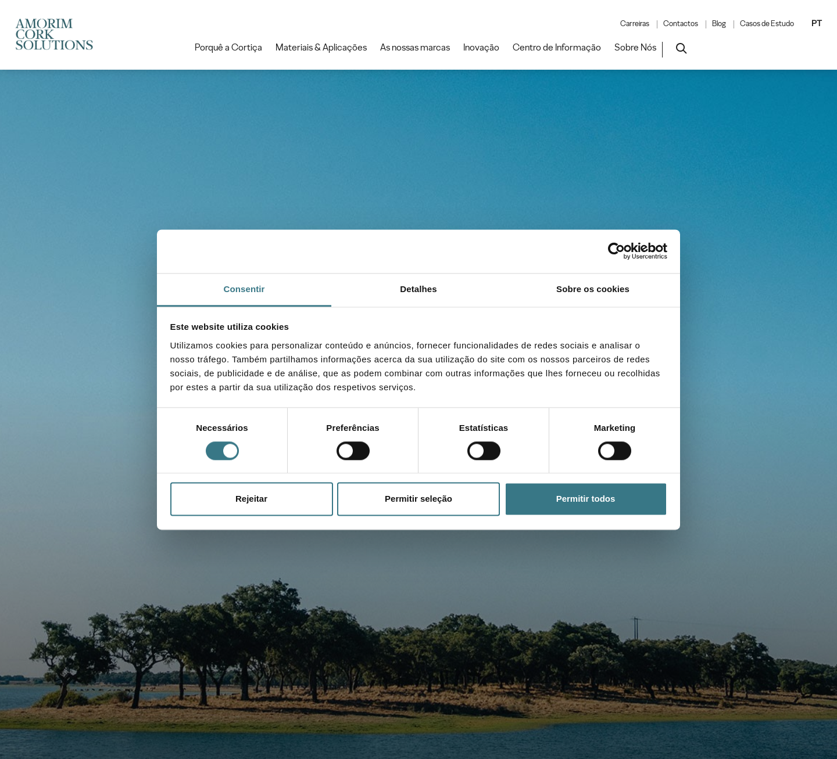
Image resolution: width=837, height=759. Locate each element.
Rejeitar (251, 499)
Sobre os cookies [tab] (592, 289)
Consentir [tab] (244, 289)
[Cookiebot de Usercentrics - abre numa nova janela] (616, 251)
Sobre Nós (635, 47)
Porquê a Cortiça (228, 47)
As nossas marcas (415, 47)
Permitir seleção (418, 499)
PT (816, 23)
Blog (719, 23)
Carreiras (634, 23)
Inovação (481, 47)
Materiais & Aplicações (321, 47)
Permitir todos (586, 499)
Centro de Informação (557, 47)
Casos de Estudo (767, 23)
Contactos (680, 23)
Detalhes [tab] (418, 289)
